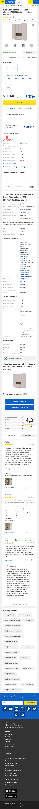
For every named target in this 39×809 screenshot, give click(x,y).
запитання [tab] (26, 435)
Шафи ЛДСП (24, 657)
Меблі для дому (25, 615)
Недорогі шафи (10, 615)
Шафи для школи (27, 684)
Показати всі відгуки (19, 604)
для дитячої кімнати (26, 262)
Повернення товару (11, 763)
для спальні (23, 258)
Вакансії (7, 741)
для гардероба (24, 272)
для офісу (23, 279)
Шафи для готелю (11, 684)
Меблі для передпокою (12, 620)
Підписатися (31, 702)
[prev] (30, 172)
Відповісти (9, 487)
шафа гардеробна (25, 209)
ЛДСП (21, 300)
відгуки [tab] (10, 435)
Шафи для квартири (11, 668)
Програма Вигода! (10, 773)
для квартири (24, 252)
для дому (23, 276)
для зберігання (24, 274)
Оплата (7, 756)
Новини (7, 736)
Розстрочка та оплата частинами (15, 758)
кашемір (22, 284)
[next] (35, 172)
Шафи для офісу (10, 674)
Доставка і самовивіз (12, 761)
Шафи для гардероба (12, 652)
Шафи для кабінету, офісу (13, 631)
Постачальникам (10, 744)
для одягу (23, 268)
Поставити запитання (19, 407)
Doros (21, 146)
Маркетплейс (9, 746)
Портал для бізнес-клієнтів (13, 785)
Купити (19, 102)
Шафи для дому (28, 668)
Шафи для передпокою (12, 625)
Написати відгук (19, 401)
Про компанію (9, 734)
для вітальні (24, 256)
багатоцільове (24, 270)
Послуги (7, 768)
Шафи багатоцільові (11, 663)
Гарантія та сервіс (10, 765)
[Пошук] (30, 2)
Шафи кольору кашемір (12, 690)
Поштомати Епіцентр (11, 775)
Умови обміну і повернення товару (14, 167)
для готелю (30, 276)
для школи (23, 242)
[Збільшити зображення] (33, 25)
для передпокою (25, 260)
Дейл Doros (23, 75)
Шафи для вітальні (11, 647)
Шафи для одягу (10, 657)
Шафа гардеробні (27, 647)
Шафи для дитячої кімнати (13, 636)
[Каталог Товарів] (2, 2)
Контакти (8, 739)
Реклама (7, 749)
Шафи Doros (29, 620)
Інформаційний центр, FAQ (13, 725)
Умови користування (11, 782)
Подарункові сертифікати (13, 770)
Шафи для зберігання (12, 679)
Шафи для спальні (11, 641)
